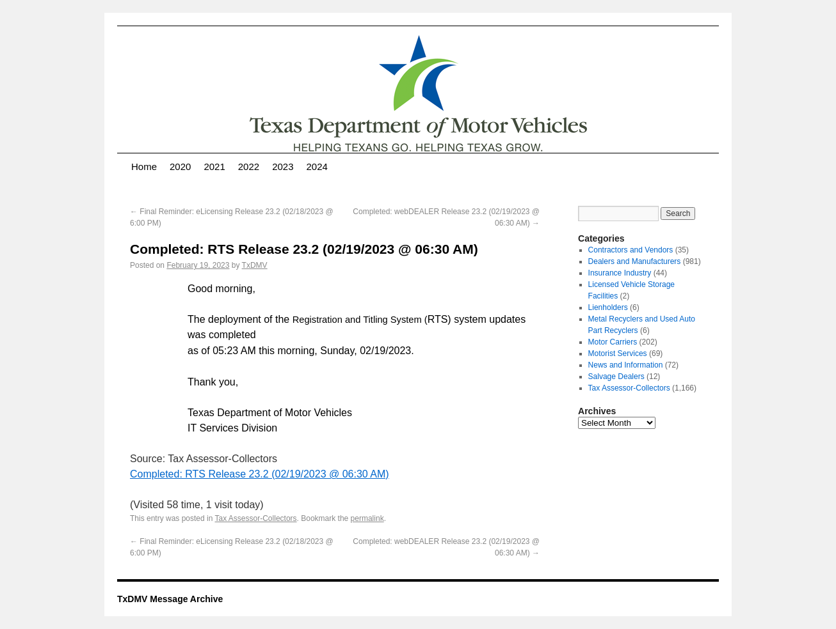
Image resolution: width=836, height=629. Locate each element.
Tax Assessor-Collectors (256, 518)
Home (144, 166)
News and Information (625, 365)
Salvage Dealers (616, 376)
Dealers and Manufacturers (634, 261)
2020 (180, 166)
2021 (214, 166)
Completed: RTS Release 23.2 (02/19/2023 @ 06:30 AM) (259, 474)
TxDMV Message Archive (170, 599)
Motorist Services (617, 353)
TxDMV (255, 265)
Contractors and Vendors (630, 249)
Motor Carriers (613, 342)
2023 (282, 166)
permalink (367, 518)
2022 (248, 166)
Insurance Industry (620, 272)
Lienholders (608, 307)
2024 (317, 166)
